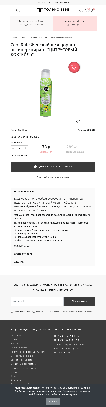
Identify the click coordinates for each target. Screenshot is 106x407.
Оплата (15, 340)
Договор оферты (20, 348)
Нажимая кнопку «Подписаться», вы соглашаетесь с (53, 312)
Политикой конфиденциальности (77, 312)
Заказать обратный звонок (69, 345)
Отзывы (19, 262)
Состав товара (23, 254)
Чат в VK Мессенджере (66, 349)
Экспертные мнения (22, 356)
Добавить (53, 166)
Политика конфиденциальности (28, 352)
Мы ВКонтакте (62, 353)
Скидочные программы (23, 364)
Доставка (16, 336)
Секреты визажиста (21, 360)
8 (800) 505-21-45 (44, 2)
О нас (14, 376)
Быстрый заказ (53, 177)
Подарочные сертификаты (25, 368)
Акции (14, 372)
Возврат (15, 344)
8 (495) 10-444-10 (62, 2)
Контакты (16, 380)
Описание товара (25, 191)
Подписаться (79, 301)
